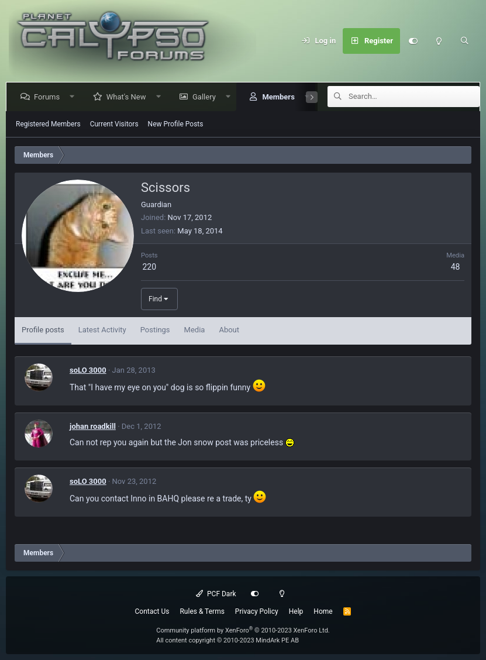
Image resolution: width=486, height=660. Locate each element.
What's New (129, 96)
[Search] (464, 41)
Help (296, 611)
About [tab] (229, 329)
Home (322, 611)
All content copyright (227, 640)
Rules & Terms (202, 611)
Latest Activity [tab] (102, 329)
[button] (74, 96)
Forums (49, 96)
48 (455, 266)
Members (280, 96)
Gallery (206, 96)
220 (149, 266)
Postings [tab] (155, 329)
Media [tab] (194, 329)
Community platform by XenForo (243, 630)
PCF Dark (216, 594)
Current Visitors (114, 124)
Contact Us (152, 611)
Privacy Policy (256, 611)
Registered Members (48, 124)
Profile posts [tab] (43, 329)
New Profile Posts (176, 124)
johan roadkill (93, 426)
